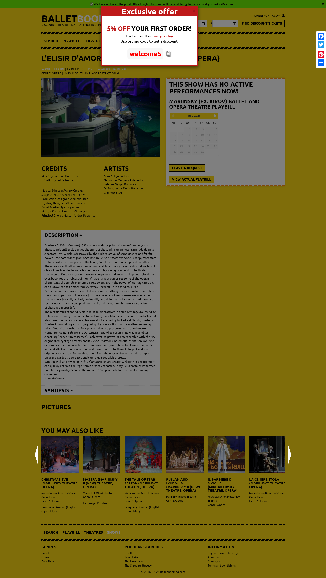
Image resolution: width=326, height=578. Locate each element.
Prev (36, 454)
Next (289, 454)
